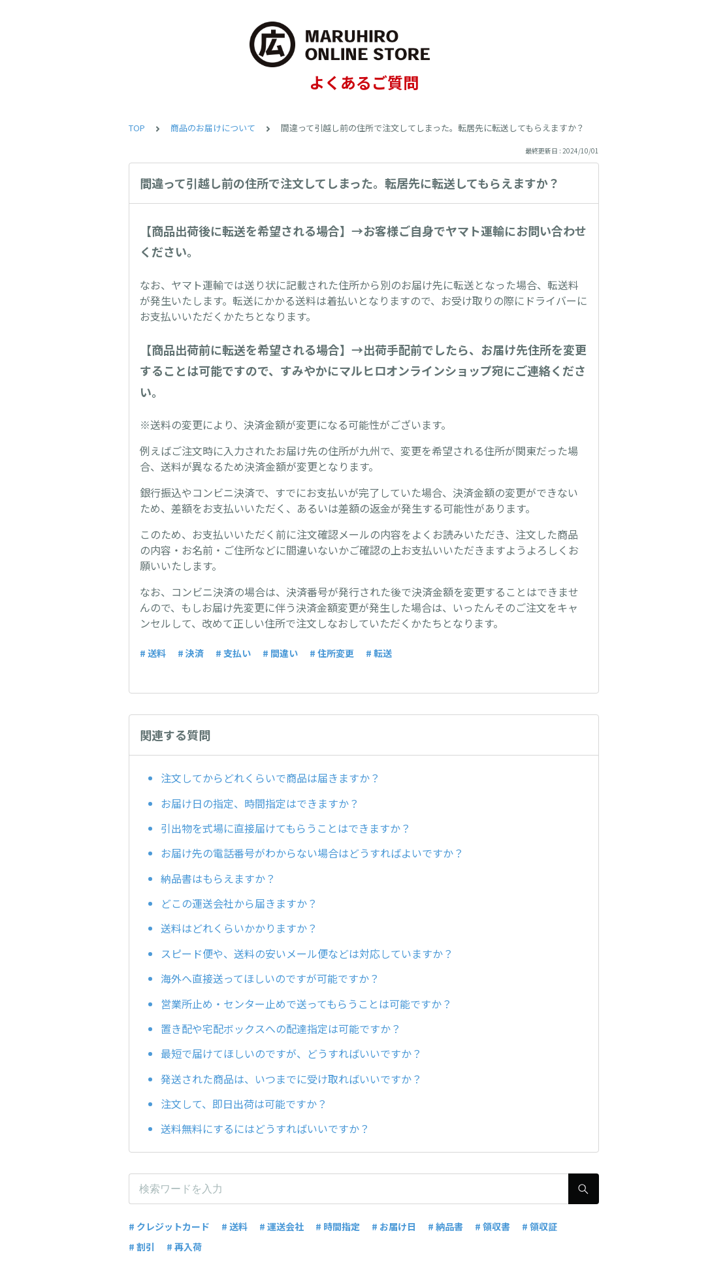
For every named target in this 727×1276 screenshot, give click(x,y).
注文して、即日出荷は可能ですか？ (244, 1103)
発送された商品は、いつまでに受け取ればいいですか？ (291, 1079)
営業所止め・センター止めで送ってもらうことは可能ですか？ (306, 1004)
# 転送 (379, 653)
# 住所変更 (332, 653)
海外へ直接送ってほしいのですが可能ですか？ (270, 978)
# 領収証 (539, 1226)
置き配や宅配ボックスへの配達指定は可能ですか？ (281, 1028)
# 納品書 (445, 1226)
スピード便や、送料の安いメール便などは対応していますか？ (307, 953)
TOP (137, 127)
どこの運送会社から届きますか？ (239, 903)
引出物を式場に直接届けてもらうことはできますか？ (286, 828)
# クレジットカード (169, 1226)
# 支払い (233, 653)
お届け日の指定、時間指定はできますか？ (260, 803)
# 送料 (153, 653)
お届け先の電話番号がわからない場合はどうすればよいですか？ (312, 853)
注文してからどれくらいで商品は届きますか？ (270, 778)
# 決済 (191, 653)
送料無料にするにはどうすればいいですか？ (265, 1128)
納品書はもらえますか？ (218, 878)
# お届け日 (394, 1226)
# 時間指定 (337, 1226)
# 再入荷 (184, 1246)
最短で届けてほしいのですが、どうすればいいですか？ (291, 1053)
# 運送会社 (281, 1226)
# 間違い (280, 653)
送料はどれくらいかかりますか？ (239, 928)
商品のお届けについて (212, 127)
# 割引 (142, 1246)
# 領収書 (492, 1226)
